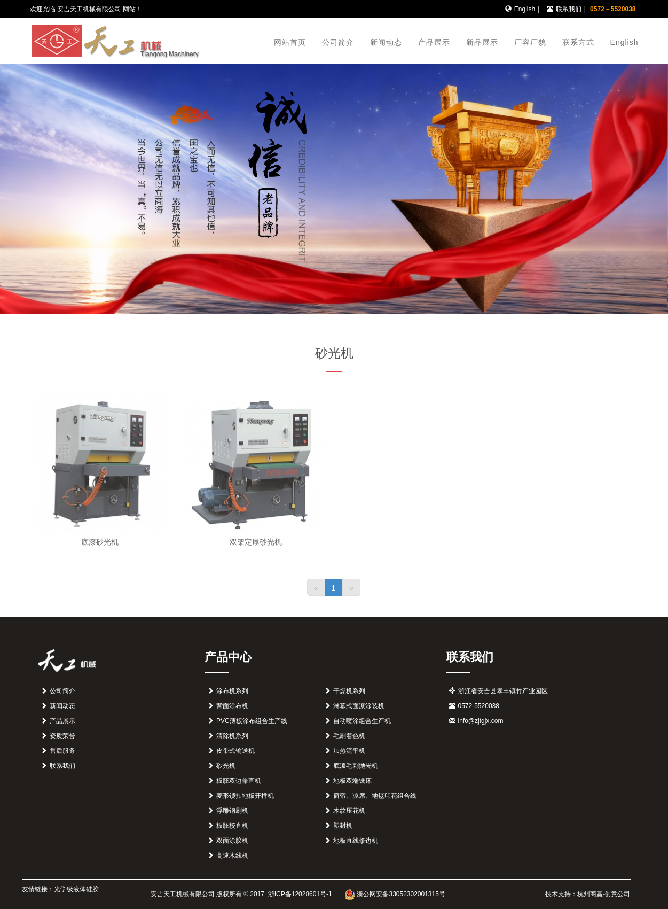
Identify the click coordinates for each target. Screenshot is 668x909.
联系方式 (578, 42)
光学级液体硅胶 (76, 889)
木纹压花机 (349, 810)
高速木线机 (232, 855)
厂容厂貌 (530, 42)
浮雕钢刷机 (232, 810)
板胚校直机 (232, 825)
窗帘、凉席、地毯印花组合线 (374, 795)
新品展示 (482, 42)
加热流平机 (349, 751)
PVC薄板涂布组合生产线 (251, 721)
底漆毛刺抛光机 (355, 766)
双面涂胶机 (232, 840)
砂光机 (225, 766)
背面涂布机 (232, 706)
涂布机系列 (232, 691)
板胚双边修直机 (238, 780)
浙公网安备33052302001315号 (394, 894)
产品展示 (434, 42)
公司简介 (338, 42)
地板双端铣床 (352, 780)
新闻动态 (386, 42)
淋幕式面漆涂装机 (358, 706)
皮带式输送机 (235, 751)
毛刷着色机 (349, 736)
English (524, 9)
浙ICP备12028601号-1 (299, 894)
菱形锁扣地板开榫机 (245, 795)
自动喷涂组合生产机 (362, 721)
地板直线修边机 (355, 840)
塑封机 (342, 825)
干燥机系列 (349, 691)
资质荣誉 (62, 736)
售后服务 (62, 751)
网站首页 (290, 42)
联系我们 (568, 9)
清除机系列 (232, 736)
